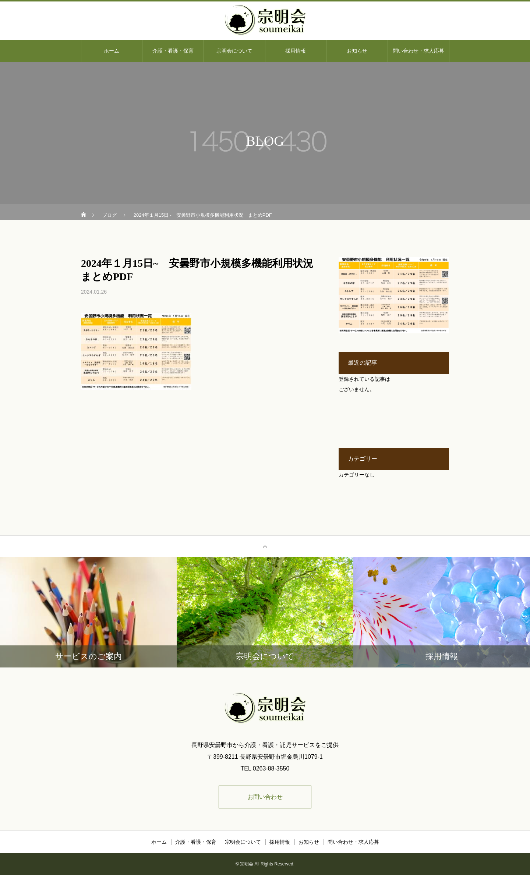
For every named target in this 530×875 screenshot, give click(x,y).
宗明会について (234, 51)
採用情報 (295, 51)
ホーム (111, 51)
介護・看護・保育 (173, 51)
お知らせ (357, 51)
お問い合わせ (265, 797)
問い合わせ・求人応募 (418, 51)
